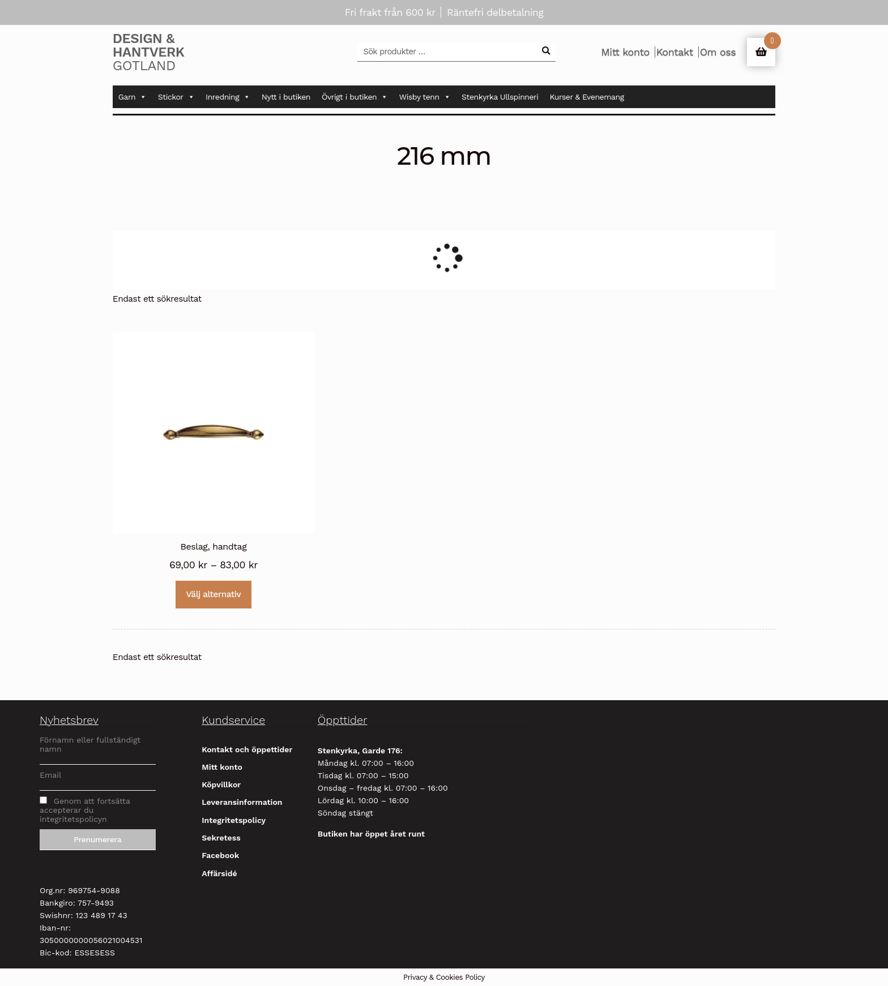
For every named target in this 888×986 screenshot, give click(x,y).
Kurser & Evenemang (587, 96)
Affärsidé (219, 873)
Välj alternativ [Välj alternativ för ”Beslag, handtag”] (213, 594)
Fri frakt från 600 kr (390, 12)
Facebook (220, 855)
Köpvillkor (221, 784)
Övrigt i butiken (355, 96)
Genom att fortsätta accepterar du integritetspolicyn (85, 810)
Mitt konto (625, 52)
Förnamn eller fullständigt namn (90, 744)
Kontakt (674, 52)
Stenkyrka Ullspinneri (500, 96)
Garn (132, 96)
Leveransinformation (242, 802)
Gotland (166, 52)
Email (50, 774)
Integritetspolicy (234, 820)
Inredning (228, 96)
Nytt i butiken (286, 96)
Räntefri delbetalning (495, 12)
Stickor (176, 96)
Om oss (718, 52)
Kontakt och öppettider (247, 749)
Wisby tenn (424, 96)
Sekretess (221, 837)
